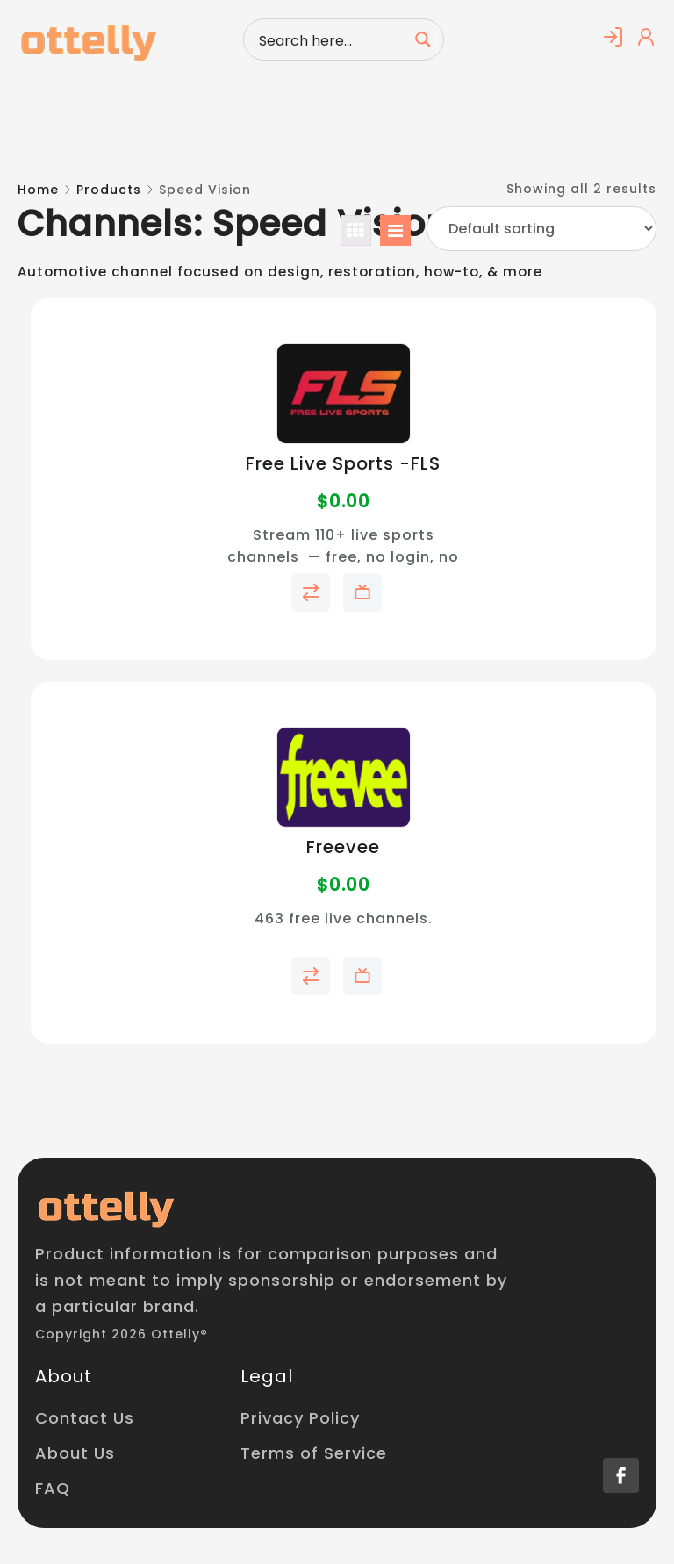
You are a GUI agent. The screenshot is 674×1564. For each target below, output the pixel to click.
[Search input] (329, 39)
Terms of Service (313, 1453)
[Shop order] (541, 228)
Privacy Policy (300, 1418)
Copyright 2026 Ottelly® (121, 1334)
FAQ (52, 1488)
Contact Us (84, 1418)
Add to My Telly (362, 592)
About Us (75, 1453)
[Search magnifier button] (423, 39)
